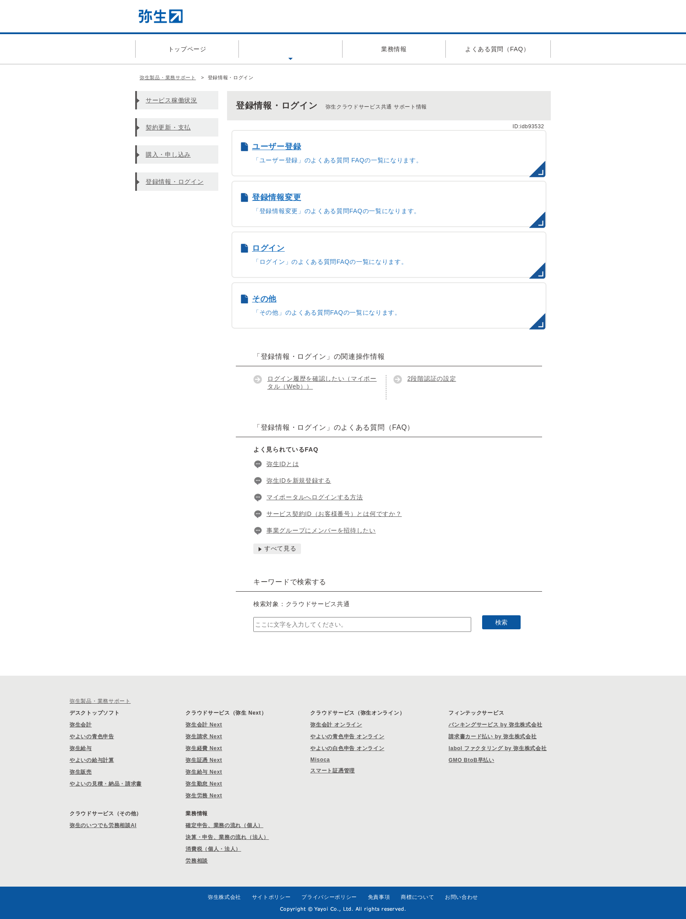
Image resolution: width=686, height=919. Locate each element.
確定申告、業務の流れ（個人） (224, 825)
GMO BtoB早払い (471, 760)
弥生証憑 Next (204, 760)
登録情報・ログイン (174, 181)
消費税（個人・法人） (213, 849)
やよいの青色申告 (92, 736)
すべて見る (280, 548)
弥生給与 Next (204, 772)
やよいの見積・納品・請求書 (106, 784)
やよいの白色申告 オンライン (347, 748)
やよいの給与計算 (92, 760)
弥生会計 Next (204, 725)
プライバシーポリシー (329, 897)
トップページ (187, 49)
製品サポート (290, 49)
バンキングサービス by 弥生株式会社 (495, 725)
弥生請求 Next (204, 736)
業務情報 (394, 49)
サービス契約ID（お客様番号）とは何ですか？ (334, 513)
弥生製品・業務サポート (168, 77)
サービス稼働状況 (171, 100)
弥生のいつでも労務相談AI (103, 825)
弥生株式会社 (224, 897)
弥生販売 (81, 772)
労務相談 (197, 861)
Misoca (320, 760)
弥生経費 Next (204, 748)
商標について (417, 897)
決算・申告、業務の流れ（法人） (227, 837)
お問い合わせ (461, 897)
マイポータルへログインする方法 (314, 497)
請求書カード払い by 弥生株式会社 (492, 736)
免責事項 (379, 897)
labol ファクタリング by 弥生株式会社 (497, 748)
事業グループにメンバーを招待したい (321, 530)
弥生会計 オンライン (336, 725)
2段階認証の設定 (431, 378)
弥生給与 (81, 748)
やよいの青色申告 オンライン (347, 736)
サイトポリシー (271, 897)
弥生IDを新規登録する (298, 480)
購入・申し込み (168, 154)
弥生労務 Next (204, 796)
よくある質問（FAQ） (497, 49)
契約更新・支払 (168, 127)
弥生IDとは (282, 463)
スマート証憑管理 (332, 771)
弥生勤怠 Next (204, 784)
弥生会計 (81, 725)
